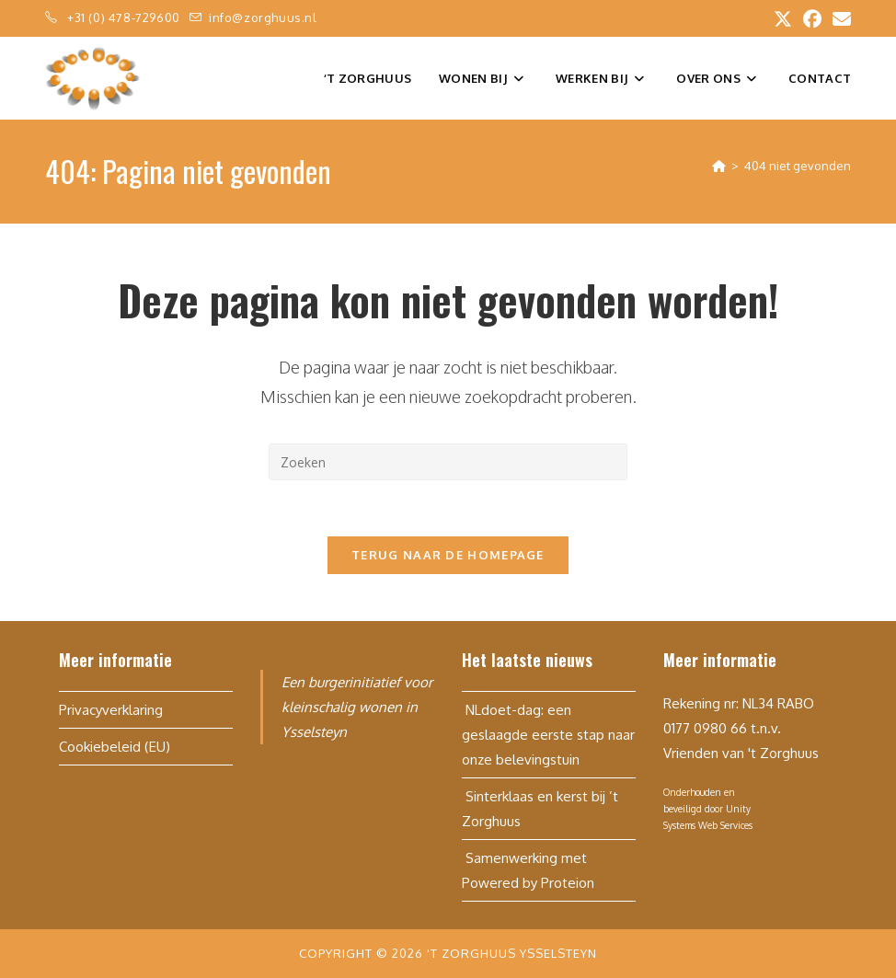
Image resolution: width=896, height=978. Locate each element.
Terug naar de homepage (448, 554)
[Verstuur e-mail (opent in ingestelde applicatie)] (839, 19)
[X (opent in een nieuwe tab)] (783, 19)
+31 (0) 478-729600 (125, 17)
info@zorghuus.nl (263, 17)
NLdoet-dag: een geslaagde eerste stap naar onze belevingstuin (548, 734)
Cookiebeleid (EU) (114, 746)
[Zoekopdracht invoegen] (448, 461)
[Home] (719, 165)
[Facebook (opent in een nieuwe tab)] (812, 19)
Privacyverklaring (111, 710)
